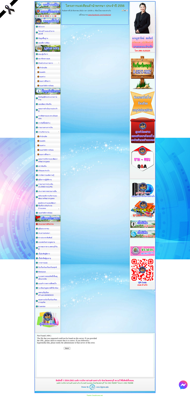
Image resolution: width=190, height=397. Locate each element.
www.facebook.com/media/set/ (99, 15)
